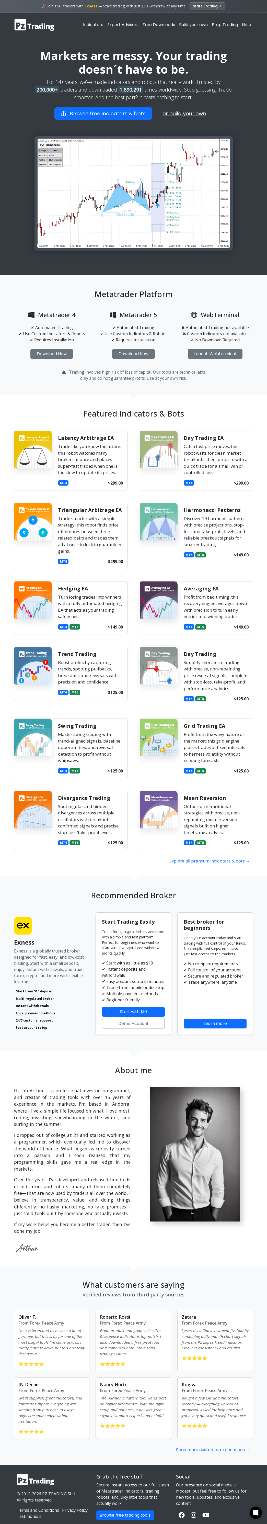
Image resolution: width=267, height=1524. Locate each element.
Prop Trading (225, 25)
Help (246, 25)
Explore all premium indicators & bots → (209, 861)
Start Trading (207, 6)
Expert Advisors (122, 25)
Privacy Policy (75, 1510)
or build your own (184, 113)
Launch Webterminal (215, 354)
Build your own (193, 25)
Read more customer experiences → (213, 1450)
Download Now (52, 354)
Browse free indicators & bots (103, 113)
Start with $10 (133, 1012)
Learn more (215, 1023)
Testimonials (29, 1516)
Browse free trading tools (125, 1515)
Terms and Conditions (38, 1510)
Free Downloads (159, 25)
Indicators (93, 25)
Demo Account (133, 1023)
